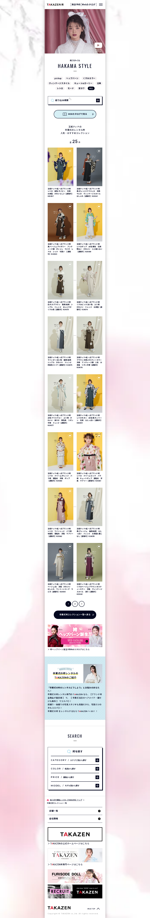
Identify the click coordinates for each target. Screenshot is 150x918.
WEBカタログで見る (75, 114)
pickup (58, 78)
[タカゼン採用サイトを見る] (75, 891)
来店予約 (76, 4)
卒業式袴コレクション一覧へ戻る (75, 614)
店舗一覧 (53, 811)
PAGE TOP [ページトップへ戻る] (91, 909)
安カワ (81, 88)
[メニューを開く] (100, 4)
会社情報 (53, 818)
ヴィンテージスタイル (59, 83)
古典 (99, 83)
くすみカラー (89, 78)
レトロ (60, 88)
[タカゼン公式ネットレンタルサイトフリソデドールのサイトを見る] (75, 876)
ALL (91, 88)
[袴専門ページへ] (59, 907)
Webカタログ (88, 4)
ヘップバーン (72, 78)
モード (71, 88)
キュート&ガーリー (83, 83)
